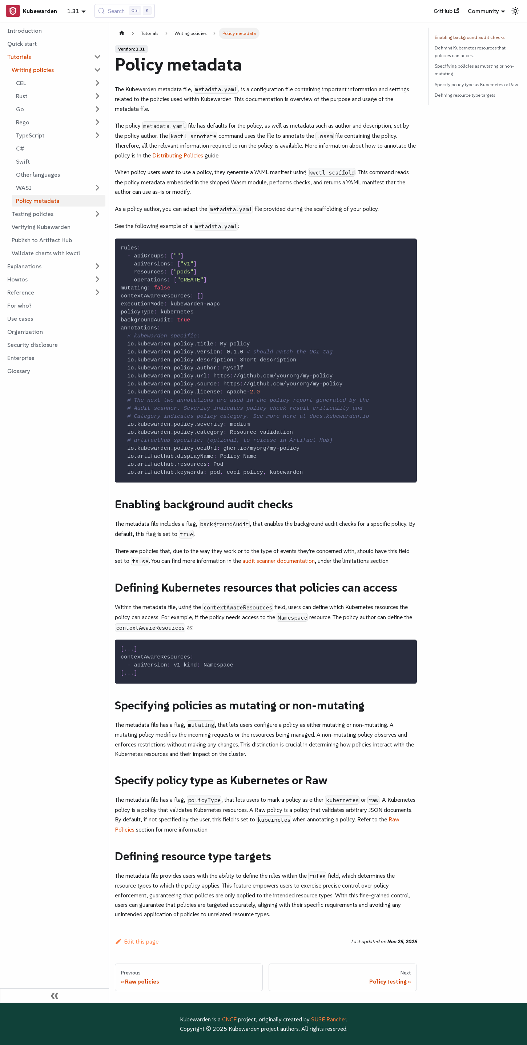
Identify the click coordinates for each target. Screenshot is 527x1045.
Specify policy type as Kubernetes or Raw (476, 84)
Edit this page (136, 941)
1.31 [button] (73, 11)
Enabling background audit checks (469, 37)
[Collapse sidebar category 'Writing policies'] (97, 70)
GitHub (446, 11)
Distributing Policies (177, 155)
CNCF (229, 1019)
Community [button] (483, 11)
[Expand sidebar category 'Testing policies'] (97, 214)
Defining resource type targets (465, 95)
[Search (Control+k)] (124, 11)
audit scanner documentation (278, 560)
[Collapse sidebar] (54, 995)
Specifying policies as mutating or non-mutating (474, 70)
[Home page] (122, 33)
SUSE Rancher (328, 1019)
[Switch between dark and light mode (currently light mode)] (515, 11)
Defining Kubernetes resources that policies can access (470, 52)
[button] (54, 57)
